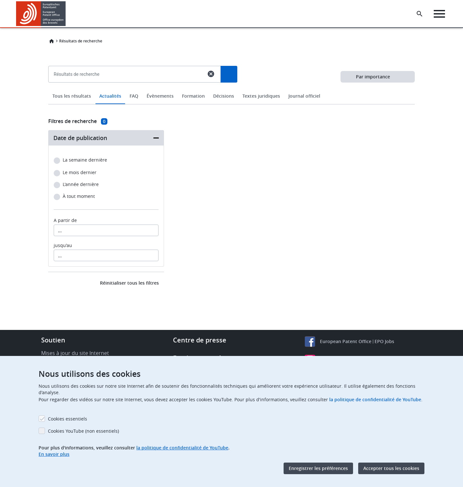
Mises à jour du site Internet (75, 353)
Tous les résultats (71, 96)
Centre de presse (199, 340)
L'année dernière (81, 184)
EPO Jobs (384, 341)
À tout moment (79, 196)
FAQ (134, 96)
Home (51, 41)
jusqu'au (63, 245)
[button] (67, 13)
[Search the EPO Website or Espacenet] (419, 14)
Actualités (110, 96)
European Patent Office (345, 341)
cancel (211, 74)
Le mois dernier (79, 172)
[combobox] (231, 89)
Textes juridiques (261, 96)
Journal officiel (304, 96)
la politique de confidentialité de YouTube (375, 399)
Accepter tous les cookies (391, 468)
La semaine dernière (85, 160)
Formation (193, 96)
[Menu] (439, 14)
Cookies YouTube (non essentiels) (83, 431)
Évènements (160, 96)
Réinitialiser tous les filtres (129, 283)
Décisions (223, 96)
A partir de (65, 220)
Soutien (53, 340)
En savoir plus (54, 454)
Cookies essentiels (67, 419)
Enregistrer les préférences (318, 468)
